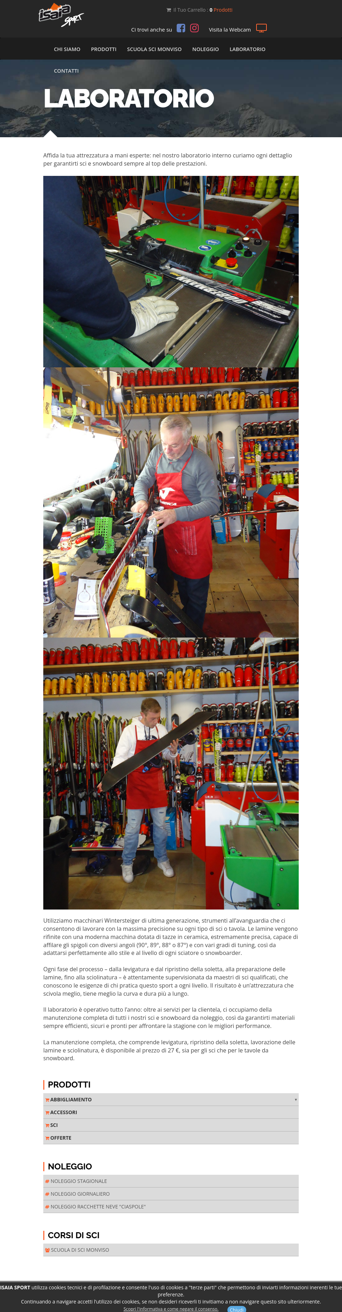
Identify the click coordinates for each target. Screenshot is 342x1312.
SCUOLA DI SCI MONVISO (77, 1249)
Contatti (66, 70)
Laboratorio (247, 49)
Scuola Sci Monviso (154, 49)
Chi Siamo (67, 49)
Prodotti (103, 49)
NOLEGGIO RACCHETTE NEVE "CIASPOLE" (95, 1206)
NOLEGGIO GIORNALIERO (77, 1193)
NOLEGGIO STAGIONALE (76, 1181)
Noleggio (205, 49)
